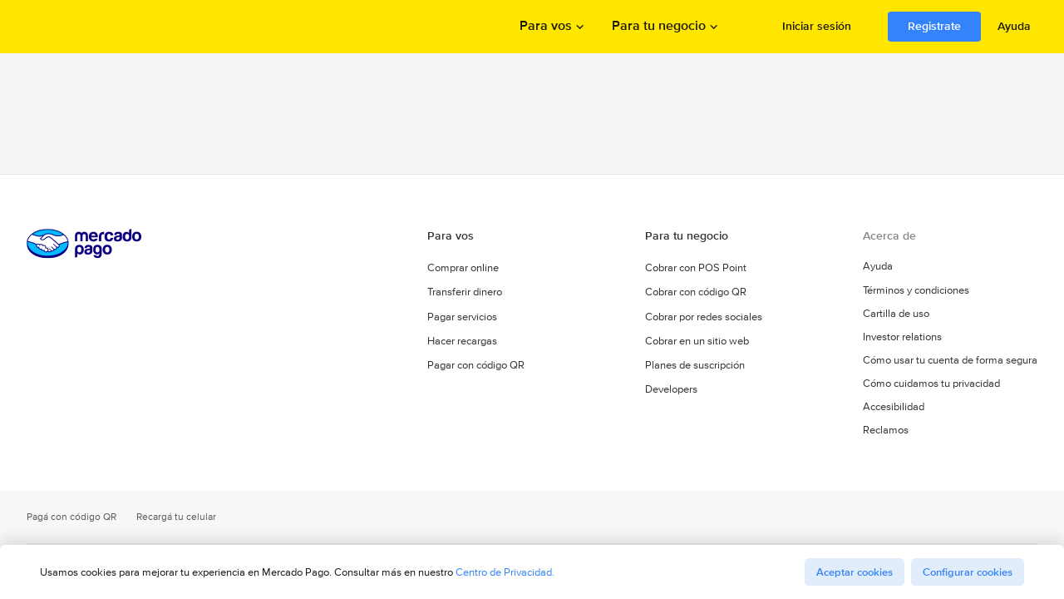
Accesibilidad (893, 407)
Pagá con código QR (71, 517)
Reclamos (886, 431)
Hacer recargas (462, 341)
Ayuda (1014, 25)
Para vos (546, 27)
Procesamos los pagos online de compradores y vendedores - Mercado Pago (86, 27)
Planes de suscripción (695, 365)
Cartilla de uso (896, 314)
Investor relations (902, 337)
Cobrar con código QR (695, 292)
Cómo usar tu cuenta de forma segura (950, 361)
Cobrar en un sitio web (697, 341)
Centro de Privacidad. (505, 572)
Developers (671, 389)
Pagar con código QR (476, 365)
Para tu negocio (659, 27)
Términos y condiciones (916, 291)
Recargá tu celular (176, 517)
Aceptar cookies (854, 572)
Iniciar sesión (816, 25)
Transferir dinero (464, 292)
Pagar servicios (462, 316)
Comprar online (463, 268)
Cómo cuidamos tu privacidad (931, 384)
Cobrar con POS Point (695, 268)
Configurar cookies (967, 572)
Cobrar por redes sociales (703, 316)
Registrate (934, 25)
